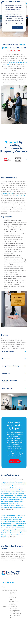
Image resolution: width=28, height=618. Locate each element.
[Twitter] (11, 583)
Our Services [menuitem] (13, 608)
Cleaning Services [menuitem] (15, 610)
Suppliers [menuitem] (12, 604)
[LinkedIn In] (3, 583)
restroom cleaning (7, 193)
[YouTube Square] (8, 577)
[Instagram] (5, 583)
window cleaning (19, 195)
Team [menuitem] (11, 599)
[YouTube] (13, 583)
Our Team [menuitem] (12, 597)
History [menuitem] (11, 596)
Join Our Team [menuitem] (13, 601)
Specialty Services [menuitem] (15, 615)
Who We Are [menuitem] (5, 590)
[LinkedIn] (3, 577)
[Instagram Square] (5, 577)
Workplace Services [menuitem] (15, 613)
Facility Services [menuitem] (14, 612)
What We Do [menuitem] (5, 606)
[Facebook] (8, 583)
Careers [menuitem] (11, 603)
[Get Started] (15, 461)
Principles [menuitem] (12, 592)
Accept (17, 27)
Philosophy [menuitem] (12, 594)
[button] (14, 352)
